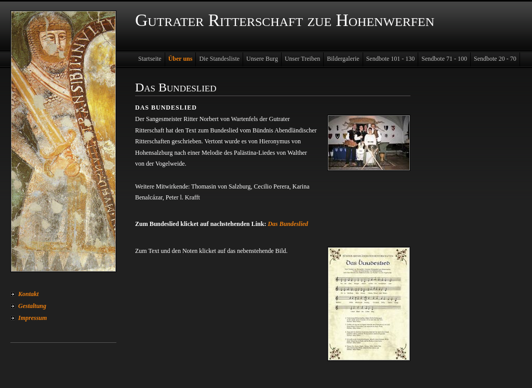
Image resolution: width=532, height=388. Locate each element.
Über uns (180, 58)
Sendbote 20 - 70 (495, 58)
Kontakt (28, 294)
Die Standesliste (219, 58)
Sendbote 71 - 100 (444, 58)
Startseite (150, 58)
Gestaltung (32, 306)
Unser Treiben (302, 58)
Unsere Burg (262, 58)
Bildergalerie (343, 58)
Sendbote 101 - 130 (390, 58)
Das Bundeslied (288, 224)
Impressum (32, 318)
